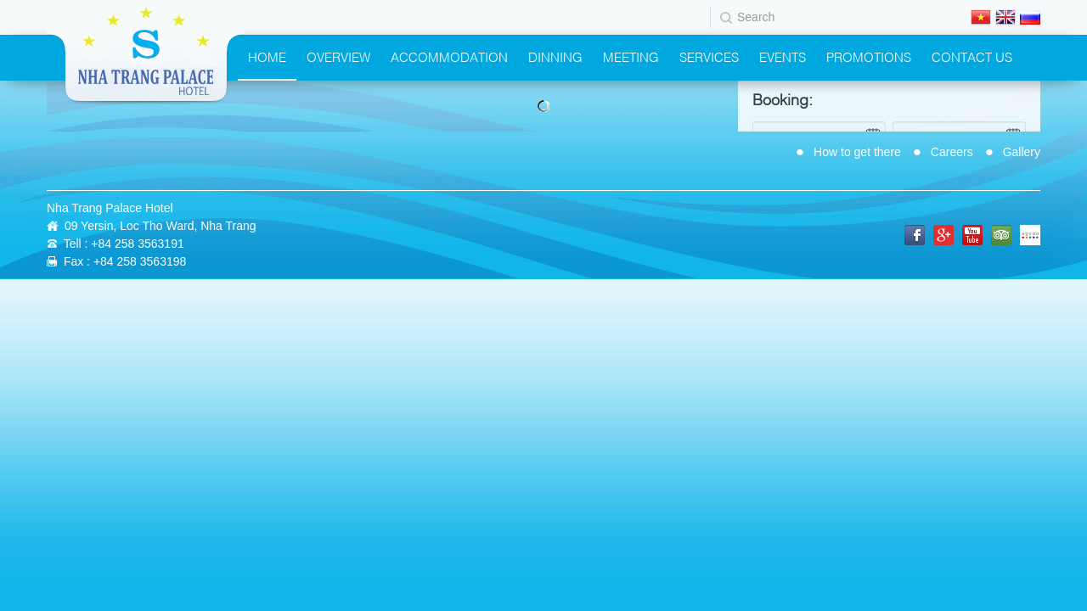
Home (267, 56)
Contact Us (972, 56)
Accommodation (449, 56)
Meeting (631, 56)
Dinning (555, 56)
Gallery (1021, 152)
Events (782, 56)
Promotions (868, 56)
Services (709, 56)
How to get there (857, 152)
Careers (952, 152)
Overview (338, 56)
